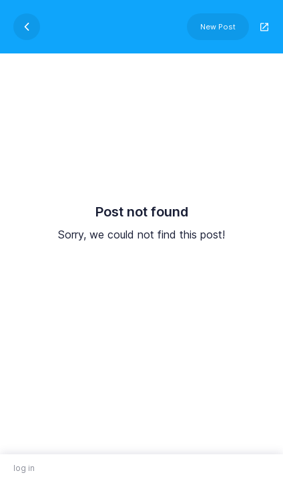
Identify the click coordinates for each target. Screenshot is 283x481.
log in (24, 468)
